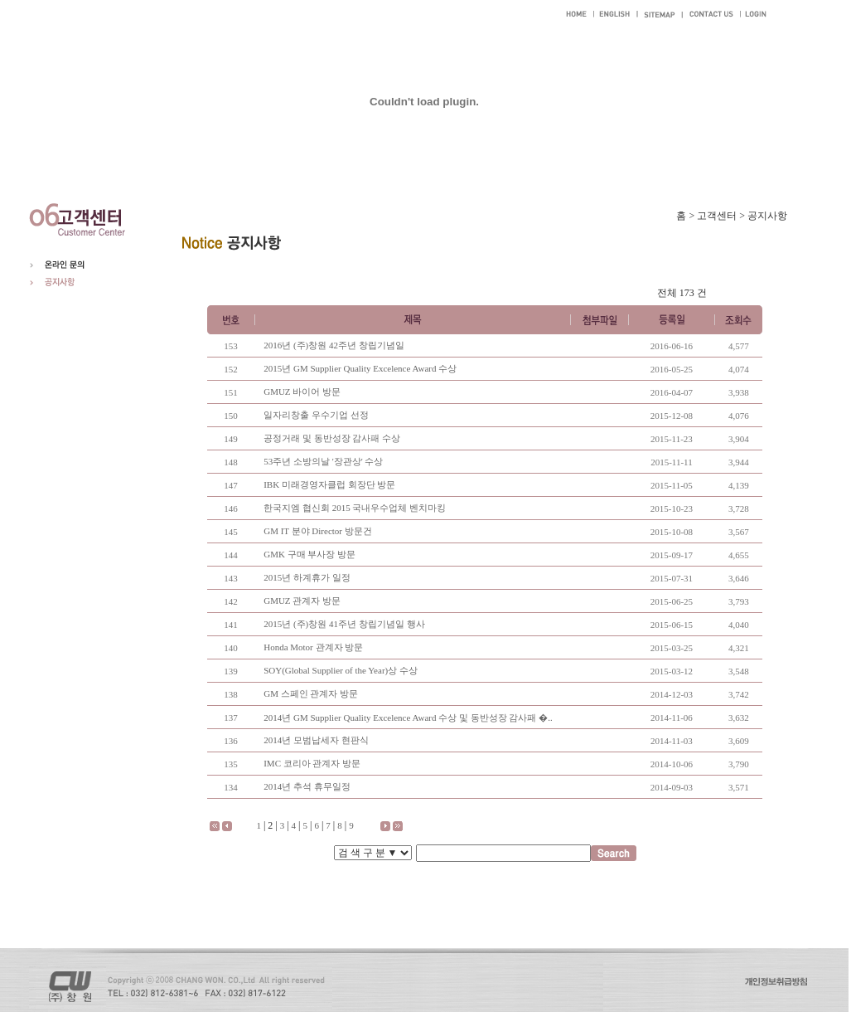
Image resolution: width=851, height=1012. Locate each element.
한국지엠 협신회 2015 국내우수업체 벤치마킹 (355, 508)
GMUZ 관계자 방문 (302, 601)
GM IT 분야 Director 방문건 (318, 531)
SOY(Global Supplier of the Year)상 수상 (341, 670)
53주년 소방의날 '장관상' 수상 (323, 461)
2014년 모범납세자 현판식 (316, 740)
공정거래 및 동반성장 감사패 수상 (332, 438)
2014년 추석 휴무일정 (307, 786)
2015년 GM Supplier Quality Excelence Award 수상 (360, 368)
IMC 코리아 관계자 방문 (312, 763)
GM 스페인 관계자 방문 (311, 693)
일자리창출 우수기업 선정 (316, 415)
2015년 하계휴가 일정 (307, 577)
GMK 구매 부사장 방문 (309, 554)
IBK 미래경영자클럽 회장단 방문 (329, 484)
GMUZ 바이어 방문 (302, 392)
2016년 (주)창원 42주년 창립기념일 (334, 345)
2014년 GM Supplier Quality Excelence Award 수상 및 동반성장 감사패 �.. (408, 718)
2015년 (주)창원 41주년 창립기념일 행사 (344, 624)
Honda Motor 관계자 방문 (313, 647)
